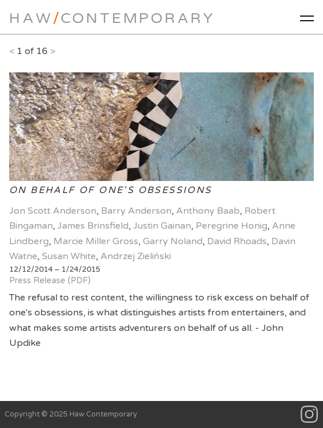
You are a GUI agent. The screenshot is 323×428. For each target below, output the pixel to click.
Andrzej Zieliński (135, 256)
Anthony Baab (208, 211)
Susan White (69, 256)
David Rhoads (237, 241)
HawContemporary (112, 18)
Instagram (309, 414)
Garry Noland (173, 241)
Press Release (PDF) (50, 281)
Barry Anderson (136, 211)
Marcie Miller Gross (95, 241)
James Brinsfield (93, 226)
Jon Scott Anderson (52, 211)
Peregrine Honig (231, 226)
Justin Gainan (162, 226)
